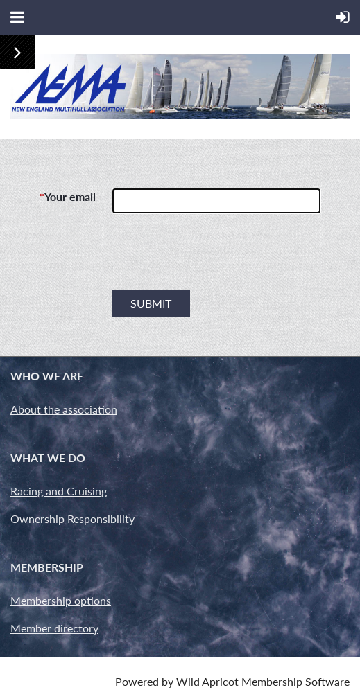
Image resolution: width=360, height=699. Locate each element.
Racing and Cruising (58, 490)
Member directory (54, 628)
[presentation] (217, 257)
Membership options (60, 600)
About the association (63, 409)
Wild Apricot (207, 681)
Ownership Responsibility (72, 518)
